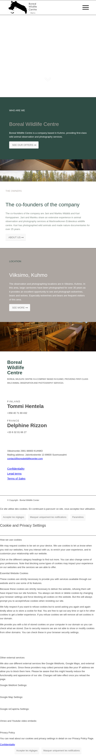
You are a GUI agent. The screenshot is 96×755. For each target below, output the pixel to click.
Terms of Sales (16, 478)
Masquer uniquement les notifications (48, 517)
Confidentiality (15, 468)
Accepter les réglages (13, 517)
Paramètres (78, 517)
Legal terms (14, 473)
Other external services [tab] (12, 657)
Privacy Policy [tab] (7, 732)
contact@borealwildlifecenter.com (25, 458)
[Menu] (84, 7)
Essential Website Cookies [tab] (14, 573)
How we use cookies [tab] (11, 539)
